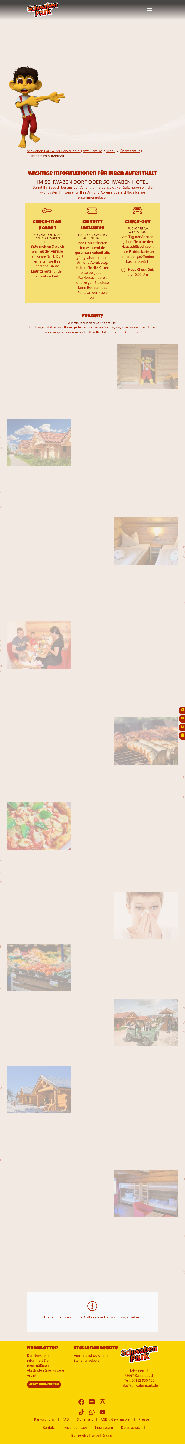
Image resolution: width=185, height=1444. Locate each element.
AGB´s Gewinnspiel (116, 1419)
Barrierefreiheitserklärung (91, 1435)
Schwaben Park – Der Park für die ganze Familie (64, 151)
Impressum (104, 1427)
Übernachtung (131, 151)
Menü (110, 151)
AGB (86, 1317)
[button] (150, 9)
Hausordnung (115, 1317)
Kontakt (49, 1427)
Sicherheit (85, 1419)
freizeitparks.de (75, 1427)
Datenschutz (131, 1427)
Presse (143, 1419)
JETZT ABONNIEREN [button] (44, 1384)
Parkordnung (44, 1419)
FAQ (66, 1419)
